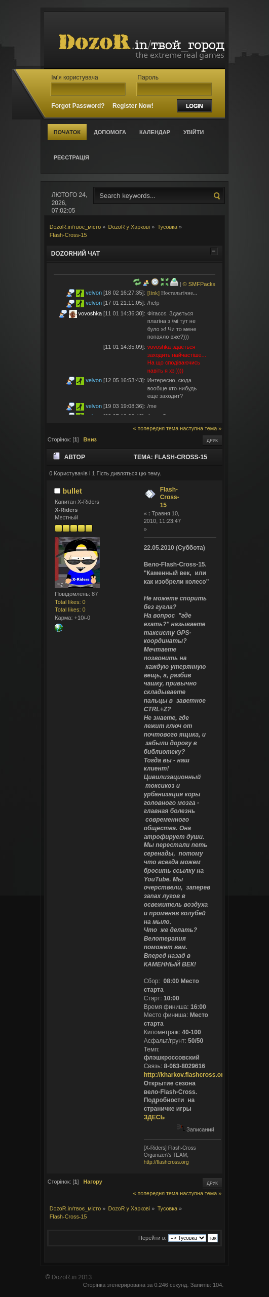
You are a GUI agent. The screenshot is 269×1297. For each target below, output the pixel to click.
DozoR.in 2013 (72, 1277)
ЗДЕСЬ (154, 1117)
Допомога (110, 132)
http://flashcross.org (166, 1162)
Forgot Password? (77, 105)
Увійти (193, 132)
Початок (67, 132)
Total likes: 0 (70, 602)
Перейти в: (152, 1238)
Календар (154, 132)
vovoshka (90, 313)
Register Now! (132, 105)
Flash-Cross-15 (169, 497)
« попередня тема (155, 428)
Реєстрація (71, 157)
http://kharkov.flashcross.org (185, 1074)
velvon (94, 293)
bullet (72, 491)
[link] (153, 293)
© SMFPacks (199, 284)
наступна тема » (200, 428)
